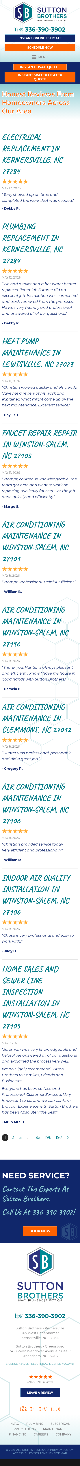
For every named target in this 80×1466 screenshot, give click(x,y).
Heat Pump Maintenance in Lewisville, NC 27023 (37, 352)
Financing (17, 1434)
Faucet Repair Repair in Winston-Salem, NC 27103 (39, 444)
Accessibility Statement (32, 1453)
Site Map (60, 1453)
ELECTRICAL (60, 1424)
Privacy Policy (61, 1450)
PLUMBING (34, 1424)
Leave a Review (40, 1392)
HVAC (14, 1424)
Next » (68, 1137)
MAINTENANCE (55, 1429)
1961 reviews (45, 1382)
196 (48, 1137)
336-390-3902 (52, 1212)
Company (63, 1434)
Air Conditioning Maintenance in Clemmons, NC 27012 (36, 718)
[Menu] (39, 57)
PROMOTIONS (25, 1429)
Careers (41, 1434)
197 (59, 1137)
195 (37, 1137)
